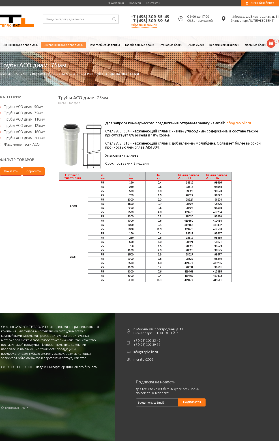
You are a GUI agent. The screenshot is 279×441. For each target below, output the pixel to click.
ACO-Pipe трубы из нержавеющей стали (109, 74)
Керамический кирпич (224, 44)
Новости (135, 2)
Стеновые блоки (170, 44)
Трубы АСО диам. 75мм (17, 21)
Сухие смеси (196, 44)
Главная (5, 74)
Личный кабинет (263, 3)
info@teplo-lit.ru (145, 352)
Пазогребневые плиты (104, 44)
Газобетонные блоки (139, 44)
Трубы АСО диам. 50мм (23, 107)
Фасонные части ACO (22, 144)
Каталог (22, 74)
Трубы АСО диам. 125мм (24, 125)
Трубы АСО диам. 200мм (24, 138)
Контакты (153, 2)
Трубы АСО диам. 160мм (24, 132)
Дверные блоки (255, 44)
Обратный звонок (144, 25)
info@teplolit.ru (238, 123)
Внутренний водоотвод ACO (63, 44)
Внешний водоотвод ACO (20, 44)
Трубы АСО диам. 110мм (24, 119)
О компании (116, 2)
